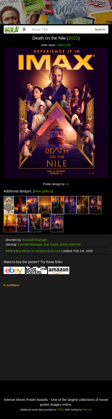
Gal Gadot (51, 244)
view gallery (43, 191)
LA (67, 184)
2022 (73, 38)
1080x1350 (64, 45)
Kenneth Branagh (35, 240)
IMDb (9, 251)
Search (100, 29)
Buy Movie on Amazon (31, 251)
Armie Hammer (70, 244)
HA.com (55, 251)
